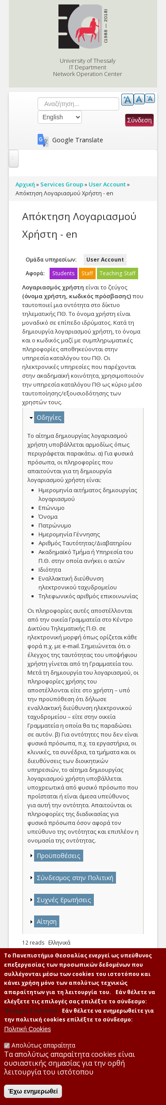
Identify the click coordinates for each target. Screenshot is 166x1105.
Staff (87, 273)
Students (63, 273)
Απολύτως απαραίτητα (43, 1047)
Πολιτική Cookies (27, 1030)
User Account (105, 259)
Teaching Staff (117, 273)
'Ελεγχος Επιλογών (31, 1012)
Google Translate (77, 140)
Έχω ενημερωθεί (33, 1093)
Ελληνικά (59, 942)
